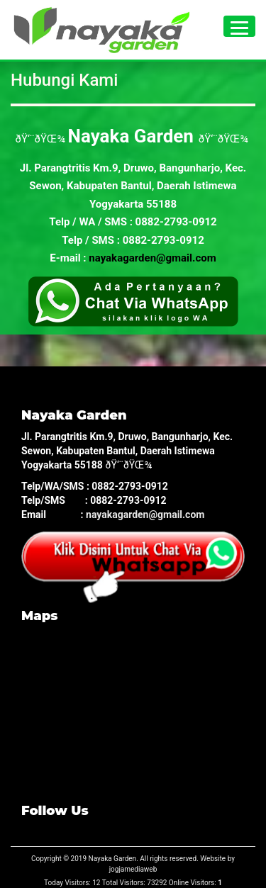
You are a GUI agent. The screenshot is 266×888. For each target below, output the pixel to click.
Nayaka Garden (113, 858)
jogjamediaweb (133, 869)
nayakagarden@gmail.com (152, 258)
